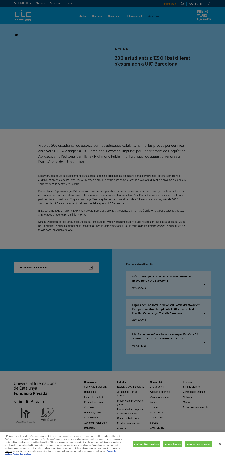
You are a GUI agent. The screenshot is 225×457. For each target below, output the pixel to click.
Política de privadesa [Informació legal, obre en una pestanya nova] (22, 454)
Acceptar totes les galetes (198, 444)
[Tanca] (220, 444)
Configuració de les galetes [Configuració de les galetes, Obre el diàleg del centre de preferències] (146, 444)
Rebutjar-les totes (173, 444)
